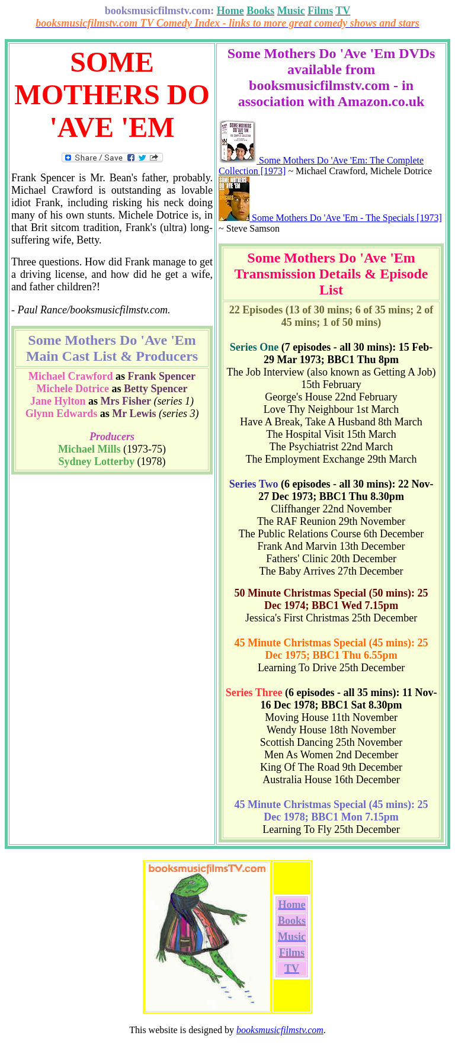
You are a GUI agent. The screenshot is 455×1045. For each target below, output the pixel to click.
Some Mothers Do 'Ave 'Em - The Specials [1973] (330, 218)
